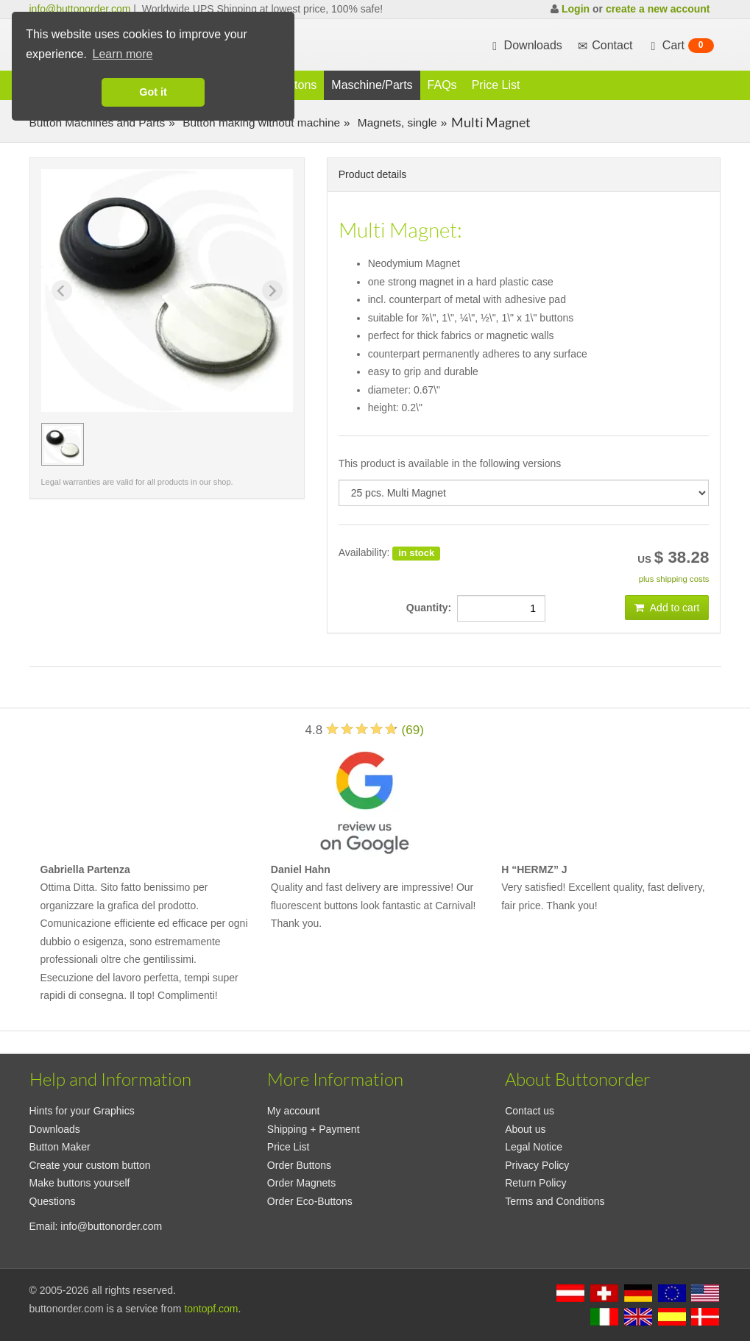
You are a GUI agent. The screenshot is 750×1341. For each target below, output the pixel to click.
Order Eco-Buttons (310, 1201)
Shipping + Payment (313, 1129)
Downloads (525, 45)
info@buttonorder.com (80, 9)
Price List (496, 85)
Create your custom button (90, 1165)
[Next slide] (272, 290)
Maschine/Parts (371, 85)
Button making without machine (260, 122)
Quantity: (431, 607)
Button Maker (60, 1147)
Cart (680, 45)
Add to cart (667, 607)
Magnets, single (396, 122)
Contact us (529, 1111)
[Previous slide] (62, 290)
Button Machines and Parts (97, 122)
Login (576, 9)
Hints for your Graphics (82, 1111)
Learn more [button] (123, 54)
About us (525, 1129)
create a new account (658, 9)
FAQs (442, 85)
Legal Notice (533, 1147)
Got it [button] (153, 92)
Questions (52, 1201)
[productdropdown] (524, 493)
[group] (62, 444)
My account (293, 1111)
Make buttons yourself (79, 1183)
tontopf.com (211, 1309)
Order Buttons (299, 1165)
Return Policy (535, 1183)
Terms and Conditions (554, 1201)
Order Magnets (301, 1183)
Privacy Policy (537, 1165)
